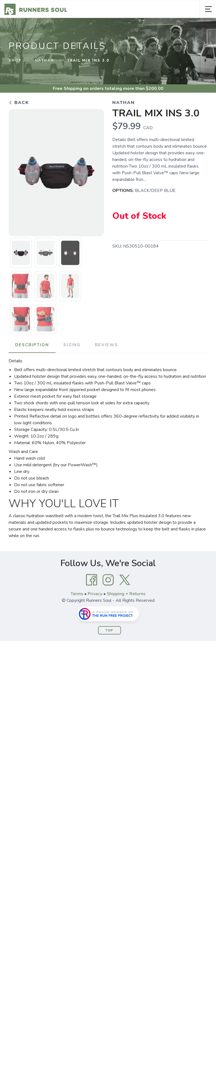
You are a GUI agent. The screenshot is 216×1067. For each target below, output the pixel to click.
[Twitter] (124, 580)
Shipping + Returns (126, 594)
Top (109, 630)
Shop (15, 60)
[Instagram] (108, 580)
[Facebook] (91, 580)
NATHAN (44, 60)
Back (19, 103)
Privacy (95, 594)
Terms (77, 594)
